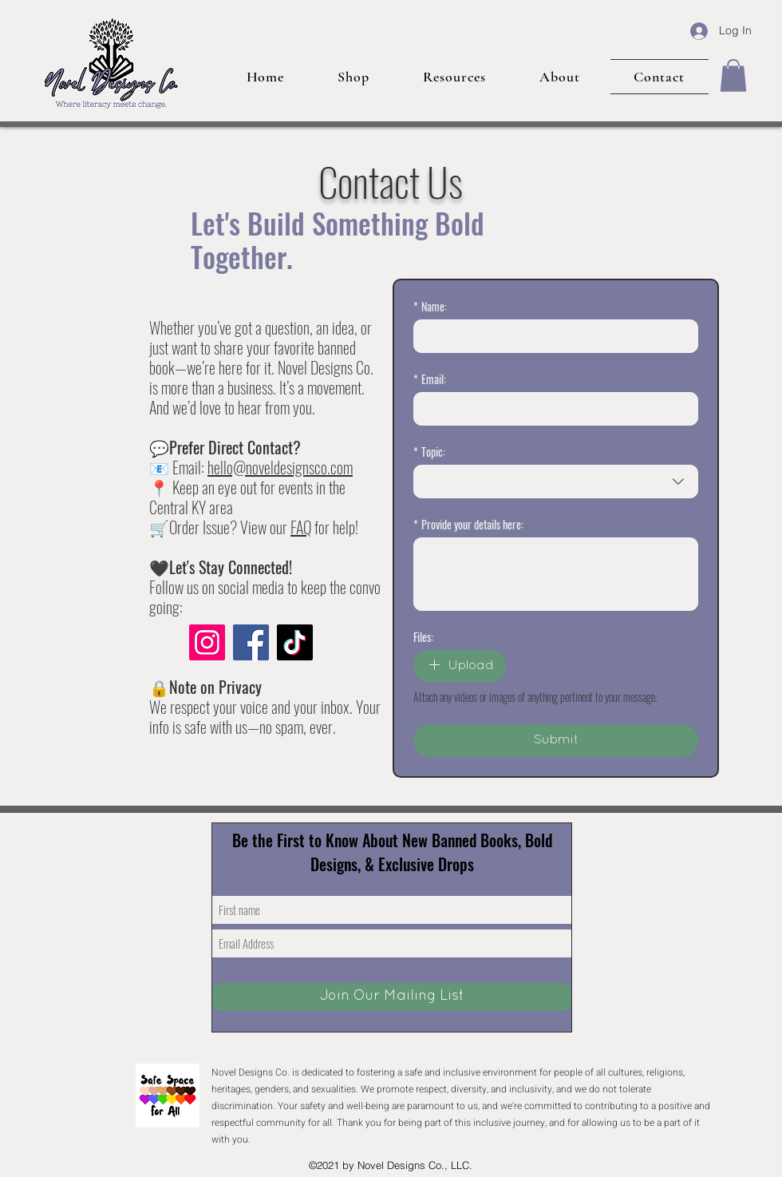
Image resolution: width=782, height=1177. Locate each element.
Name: (430, 306)
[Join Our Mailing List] (391, 997)
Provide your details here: (468, 524)
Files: (423, 637)
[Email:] (551, 409)
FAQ (300, 527)
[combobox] (555, 481)
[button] (733, 75)
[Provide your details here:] (555, 574)
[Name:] (551, 336)
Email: (429, 379)
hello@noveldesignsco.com (280, 467)
